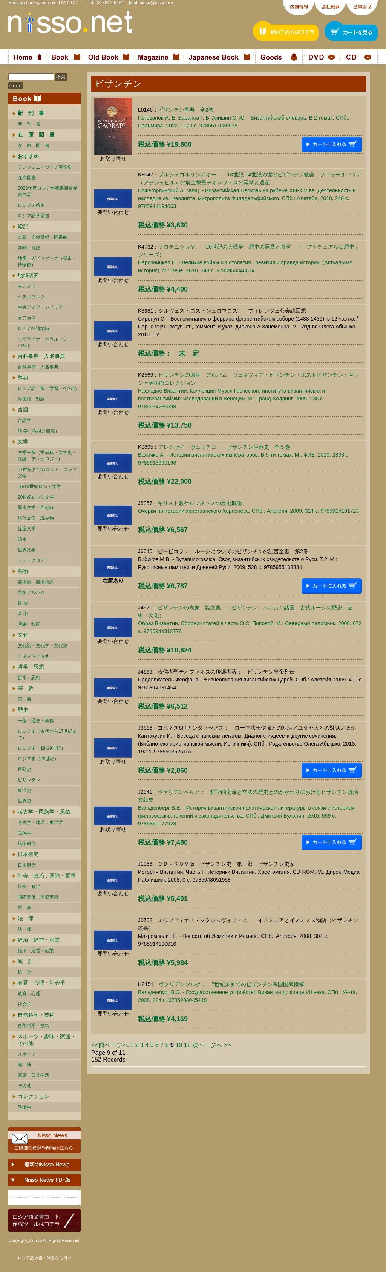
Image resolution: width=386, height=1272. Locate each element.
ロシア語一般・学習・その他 (47, 388)
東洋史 (24, 790)
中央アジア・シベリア (40, 307)
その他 (24, 1085)
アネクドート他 (33, 656)
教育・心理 (29, 993)
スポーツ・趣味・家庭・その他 (47, 1039)
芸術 (23, 571)
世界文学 (27, 549)
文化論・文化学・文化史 (42, 645)
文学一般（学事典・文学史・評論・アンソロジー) (47, 456)
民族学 (24, 833)
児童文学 (27, 528)
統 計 (26, 961)
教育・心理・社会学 (41, 983)
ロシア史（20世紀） (38, 758)
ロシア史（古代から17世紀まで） (47, 734)
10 (178, 1045)
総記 (23, 226)
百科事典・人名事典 (41, 356)
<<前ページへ (110, 1045)
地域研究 (28, 275)
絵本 (22, 539)
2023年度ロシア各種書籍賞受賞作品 (48, 191)
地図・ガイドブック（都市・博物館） (47, 261)
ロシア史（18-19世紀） (42, 748)
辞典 (23, 377)
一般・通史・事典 (36, 720)
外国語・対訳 (31, 399)
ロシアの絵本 (31, 205)
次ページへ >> (211, 1045)
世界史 (24, 801)
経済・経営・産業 (39, 940)
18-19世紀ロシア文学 (39, 486)
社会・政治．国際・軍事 (47, 876)
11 (187, 1045)
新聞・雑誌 (29, 247)
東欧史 (24, 769)
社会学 (24, 1004)
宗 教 (26, 688)
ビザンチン (29, 780)
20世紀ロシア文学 (36, 497)
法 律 (26, 918)
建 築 (23, 603)
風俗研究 (27, 843)
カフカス (27, 318)
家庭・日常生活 (33, 1075)
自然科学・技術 (36, 1015)
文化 (23, 635)
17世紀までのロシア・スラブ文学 (47, 473)
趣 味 (24, 1064)
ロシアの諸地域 (33, 328)
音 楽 (23, 613)
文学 (23, 442)
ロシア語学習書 (33, 215)
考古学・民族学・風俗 (44, 812)
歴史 (23, 710)
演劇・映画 (29, 624)
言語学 (24, 420)
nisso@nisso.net (156, 2)
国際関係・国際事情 (38, 897)
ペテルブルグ (31, 296)
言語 (23, 410)
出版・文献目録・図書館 (42, 237)
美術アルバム (31, 592)
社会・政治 (29, 886)
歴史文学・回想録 (36, 507)
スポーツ (27, 1054)
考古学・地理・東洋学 (40, 822)
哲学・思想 (31, 667)
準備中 (24, 1107)
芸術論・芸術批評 (36, 582)
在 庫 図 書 (33, 145)
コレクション (33, 1096)
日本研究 (28, 854)
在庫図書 (27, 177)
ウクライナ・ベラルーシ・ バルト (45, 342)
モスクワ (27, 286)
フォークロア (31, 560)
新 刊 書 (29, 124)
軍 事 (24, 907)
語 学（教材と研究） (39, 431)
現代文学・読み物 (36, 518)
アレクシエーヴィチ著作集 (45, 167)
